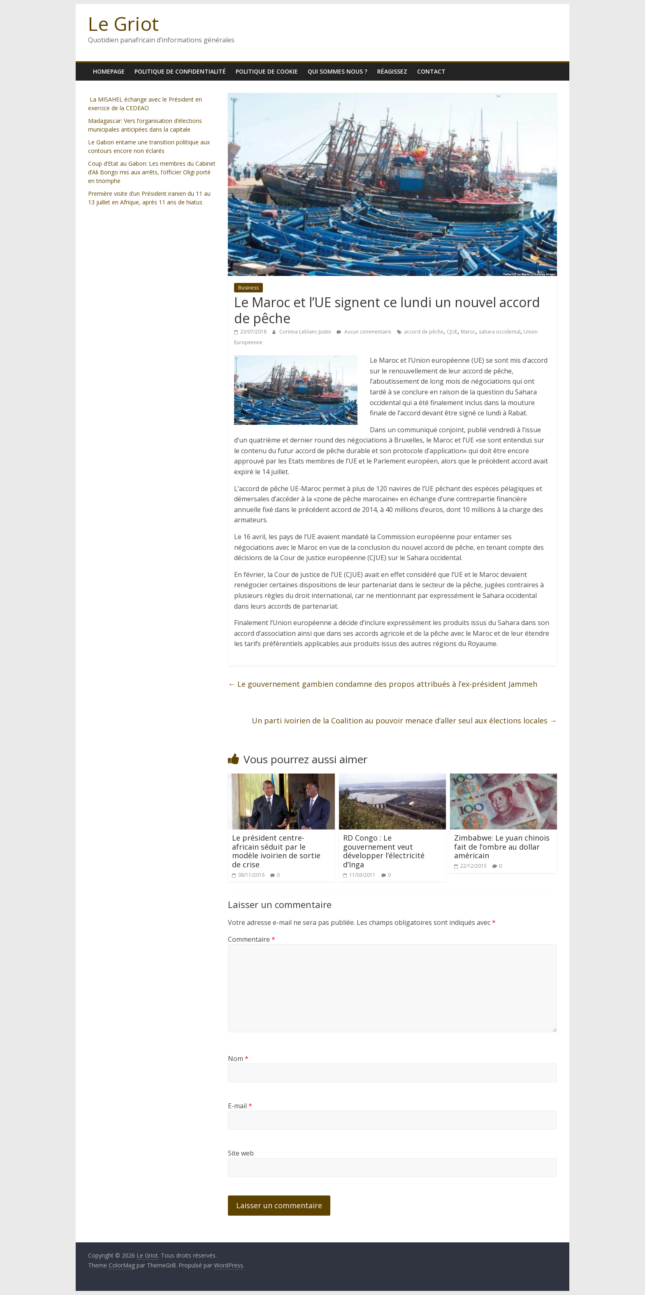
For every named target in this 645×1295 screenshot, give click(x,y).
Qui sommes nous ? (337, 71)
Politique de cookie (267, 71)
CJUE (452, 331)
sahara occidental (499, 331)
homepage (109, 71)
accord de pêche (423, 331)
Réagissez (392, 71)
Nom (238, 1058)
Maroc (468, 331)
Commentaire (251, 939)
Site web (241, 1153)
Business (248, 287)
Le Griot (123, 23)
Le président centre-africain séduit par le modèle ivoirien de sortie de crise (276, 851)
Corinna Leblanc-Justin (305, 331)
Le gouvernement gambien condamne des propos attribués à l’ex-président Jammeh (382, 684)
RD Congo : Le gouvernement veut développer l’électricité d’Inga (384, 851)
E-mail (240, 1105)
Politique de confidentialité (180, 71)
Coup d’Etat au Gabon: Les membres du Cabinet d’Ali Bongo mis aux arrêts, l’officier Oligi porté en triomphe (152, 172)
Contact (431, 71)
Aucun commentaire (363, 331)
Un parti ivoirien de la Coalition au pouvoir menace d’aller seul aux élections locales (404, 720)
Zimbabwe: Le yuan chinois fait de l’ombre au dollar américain (502, 846)
